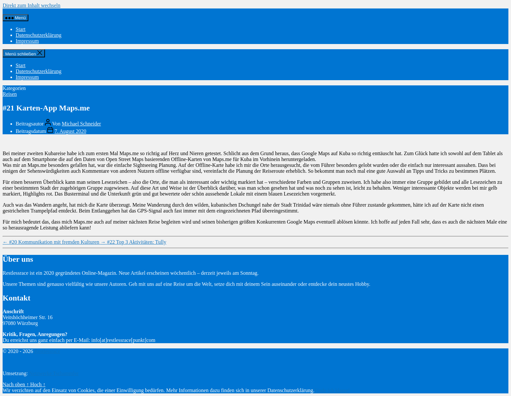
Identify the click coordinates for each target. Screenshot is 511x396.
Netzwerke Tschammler (54, 373)
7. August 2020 (70, 131)
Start (20, 29)
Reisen (10, 94)
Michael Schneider (81, 123)
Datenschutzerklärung (38, 35)
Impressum (27, 41)
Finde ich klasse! (332, 390)
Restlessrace (15, 11)
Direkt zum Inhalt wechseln (31, 5)
